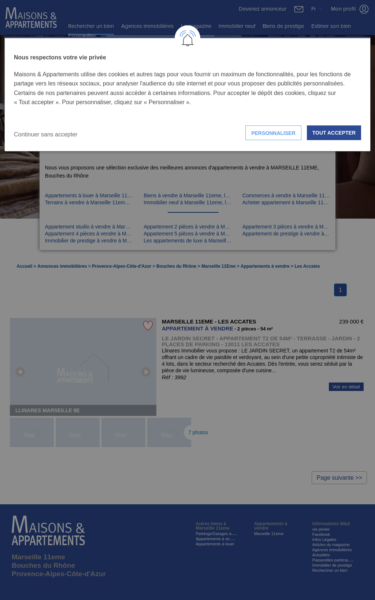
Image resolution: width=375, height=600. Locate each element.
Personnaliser (273, 133)
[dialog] (187, 94)
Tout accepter (334, 133)
